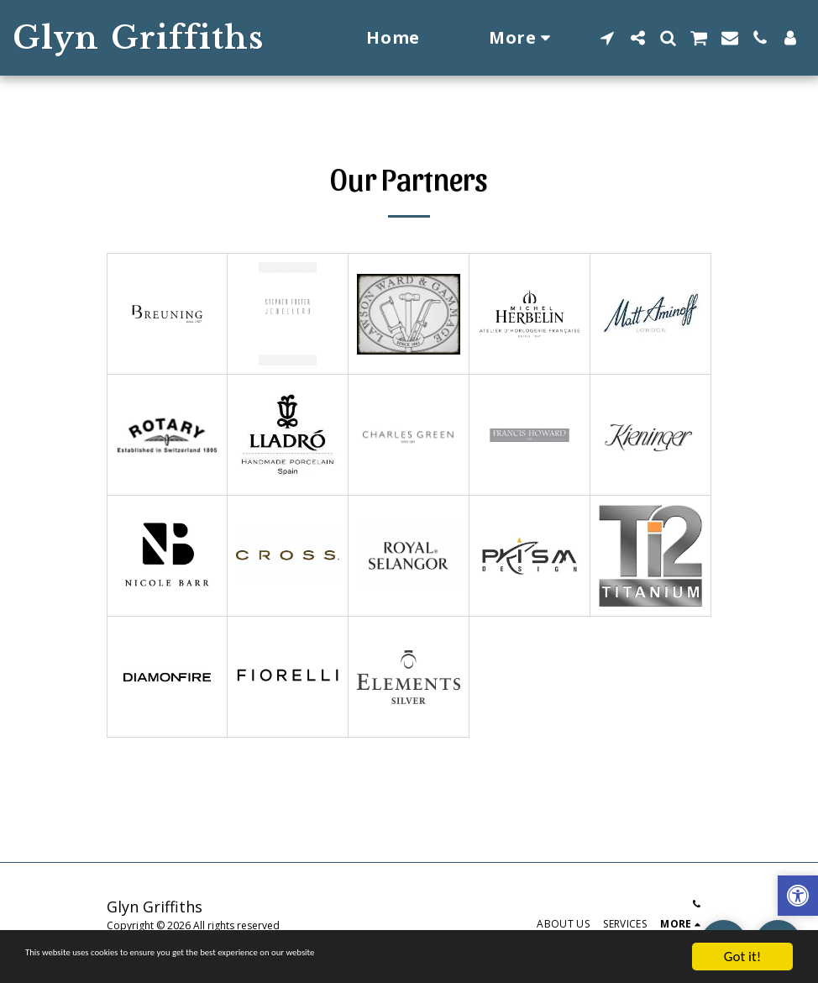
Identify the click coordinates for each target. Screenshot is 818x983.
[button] (607, 37)
